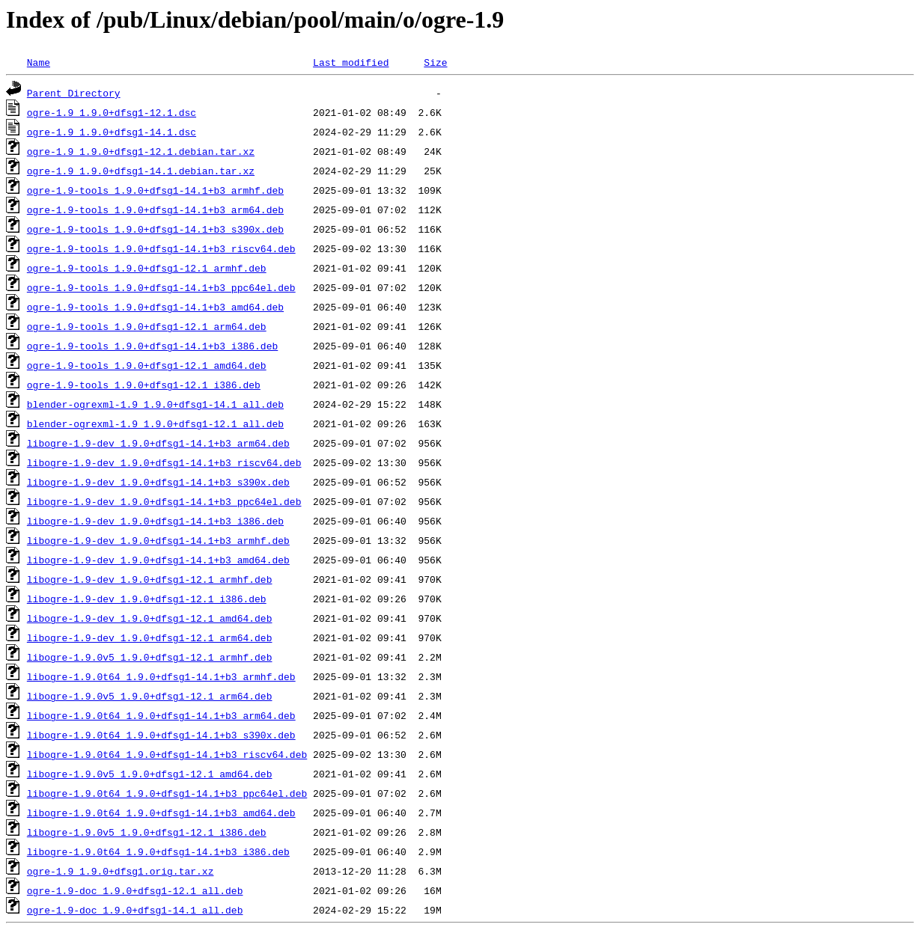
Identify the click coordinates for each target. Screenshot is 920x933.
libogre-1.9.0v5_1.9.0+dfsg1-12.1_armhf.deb (149, 657)
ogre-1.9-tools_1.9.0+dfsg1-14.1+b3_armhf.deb (155, 190)
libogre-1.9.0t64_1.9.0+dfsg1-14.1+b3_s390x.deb (161, 734)
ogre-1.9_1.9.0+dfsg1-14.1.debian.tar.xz (141, 170)
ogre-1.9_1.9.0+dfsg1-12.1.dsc (111, 112)
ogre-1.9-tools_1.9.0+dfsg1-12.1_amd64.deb (146, 365)
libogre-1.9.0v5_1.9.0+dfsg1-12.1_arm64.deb (149, 696)
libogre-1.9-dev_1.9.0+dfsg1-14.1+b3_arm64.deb (158, 443)
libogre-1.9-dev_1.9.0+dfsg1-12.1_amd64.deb (149, 618)
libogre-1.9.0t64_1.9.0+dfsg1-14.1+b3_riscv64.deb (167, 754)
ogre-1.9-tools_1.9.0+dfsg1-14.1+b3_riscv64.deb (161, 248)
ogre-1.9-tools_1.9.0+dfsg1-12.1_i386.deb (144, 384)
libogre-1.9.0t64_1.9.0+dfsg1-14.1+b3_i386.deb (158, 851)
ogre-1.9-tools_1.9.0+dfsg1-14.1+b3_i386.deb (152, 345)
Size (435, 62)
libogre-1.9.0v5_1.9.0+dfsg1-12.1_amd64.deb (149, 773)
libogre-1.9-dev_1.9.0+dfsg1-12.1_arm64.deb (149, 637)
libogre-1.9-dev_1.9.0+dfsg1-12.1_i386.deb (146, 598)
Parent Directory (74, 93)
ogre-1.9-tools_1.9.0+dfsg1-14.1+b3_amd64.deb (155, 306)
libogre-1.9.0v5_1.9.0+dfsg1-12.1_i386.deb (146, 832)
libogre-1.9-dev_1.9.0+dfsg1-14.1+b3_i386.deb (155, 520)
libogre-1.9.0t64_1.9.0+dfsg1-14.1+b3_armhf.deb (161, 676)
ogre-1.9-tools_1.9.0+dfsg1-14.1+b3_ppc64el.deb (161, 287)
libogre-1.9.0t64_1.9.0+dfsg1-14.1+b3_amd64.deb (161, 812)
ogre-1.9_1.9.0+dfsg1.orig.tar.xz (120, 871)
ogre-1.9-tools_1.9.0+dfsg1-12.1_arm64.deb (146, 326)
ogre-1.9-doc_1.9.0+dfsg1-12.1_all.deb (135, 890)
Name (38, 62)
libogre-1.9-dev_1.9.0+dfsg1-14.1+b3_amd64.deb (158, 559)
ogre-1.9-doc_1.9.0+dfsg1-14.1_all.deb (135, 910)
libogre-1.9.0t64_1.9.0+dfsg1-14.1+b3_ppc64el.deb (167, 793)
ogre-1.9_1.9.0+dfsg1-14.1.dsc (111, 131)
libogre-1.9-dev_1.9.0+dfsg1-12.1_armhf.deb (149, 579)
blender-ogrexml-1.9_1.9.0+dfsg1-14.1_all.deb (155, 404)
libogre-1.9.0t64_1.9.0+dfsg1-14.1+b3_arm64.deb (161, 715)
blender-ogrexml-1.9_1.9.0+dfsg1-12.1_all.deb (155, 423)
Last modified (351, 62)
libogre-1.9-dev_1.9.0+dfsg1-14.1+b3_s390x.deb (158, 482)
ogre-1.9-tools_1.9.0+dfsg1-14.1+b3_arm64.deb (155, 209)
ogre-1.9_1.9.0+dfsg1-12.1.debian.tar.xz (141, 151)
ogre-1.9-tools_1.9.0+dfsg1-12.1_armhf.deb (146, 268)
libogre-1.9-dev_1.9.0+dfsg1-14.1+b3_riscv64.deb (164, 462)
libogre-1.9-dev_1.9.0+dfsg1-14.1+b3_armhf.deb (158, 540)
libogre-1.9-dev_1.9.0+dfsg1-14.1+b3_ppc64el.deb (164, 501)
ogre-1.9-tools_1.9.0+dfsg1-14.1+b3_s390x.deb (155, 229)
